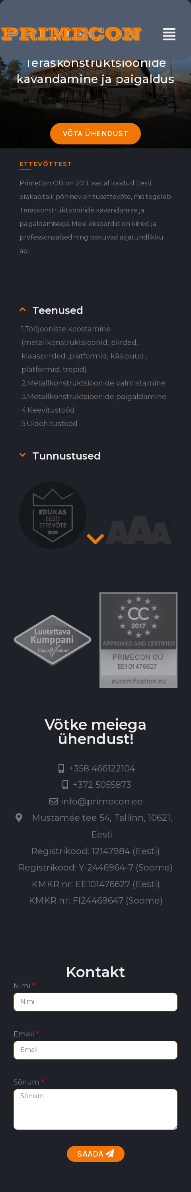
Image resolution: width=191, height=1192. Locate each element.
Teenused (57, 310)
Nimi (22, 986)
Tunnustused (66, 456)
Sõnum (26, 1082)
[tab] (103, 310)
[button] (95, 133)
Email (24, 1034)
